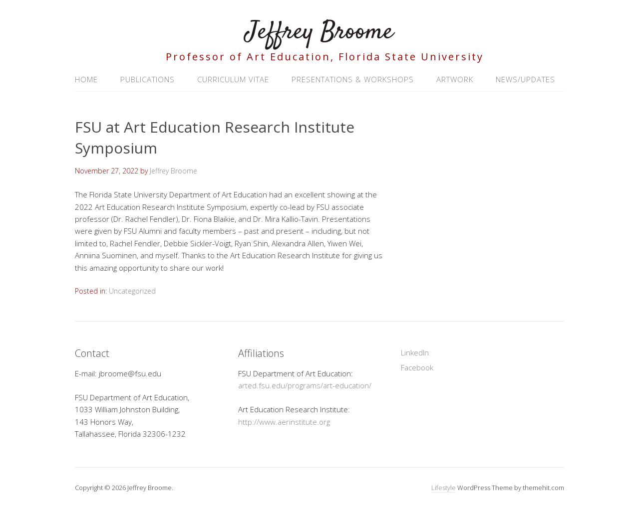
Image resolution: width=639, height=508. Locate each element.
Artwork (454, 79)
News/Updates (525, 79)
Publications (147, 79)
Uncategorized (132, 291)
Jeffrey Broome (319, 32)
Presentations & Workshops (353, 79)
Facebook (417, 367)
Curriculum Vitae (233, 79)
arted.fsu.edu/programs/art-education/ (304, 385)
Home (86, 79)
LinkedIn (415, 352)
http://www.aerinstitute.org (284, 422)
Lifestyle (443, 487)
